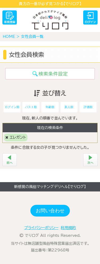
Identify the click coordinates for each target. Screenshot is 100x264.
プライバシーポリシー (41, 228)
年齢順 (50, 107)
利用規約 (68, 228)
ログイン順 (12, 107)
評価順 (88, 107)
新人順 (69, 107)
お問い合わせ (50, 210)
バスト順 (31, 107)
